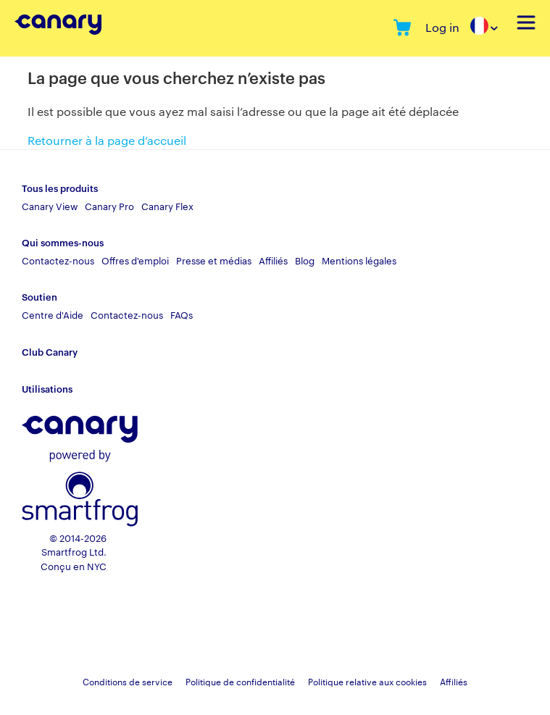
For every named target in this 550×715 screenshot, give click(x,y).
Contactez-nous (58, 260)
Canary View (50, 205)
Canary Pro (109, 205)
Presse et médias (213, 260)
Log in (442, 27)
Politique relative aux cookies (367, 680)
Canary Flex (167, 205)
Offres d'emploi (135, 260)
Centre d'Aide (52, 314)
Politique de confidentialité (240, 680)
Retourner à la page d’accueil (107, 140)
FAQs (181, 314)
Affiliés (273, 260)
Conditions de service (127, 680)
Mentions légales (359, 260)
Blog (304, 260)
